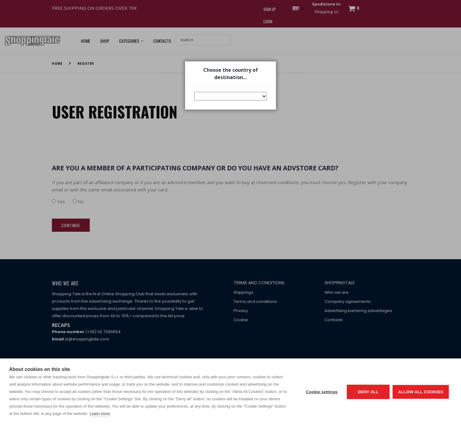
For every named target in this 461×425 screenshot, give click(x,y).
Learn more (100, 413)
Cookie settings (322, 392)
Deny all (368, 392)
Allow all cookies (420, 392)
